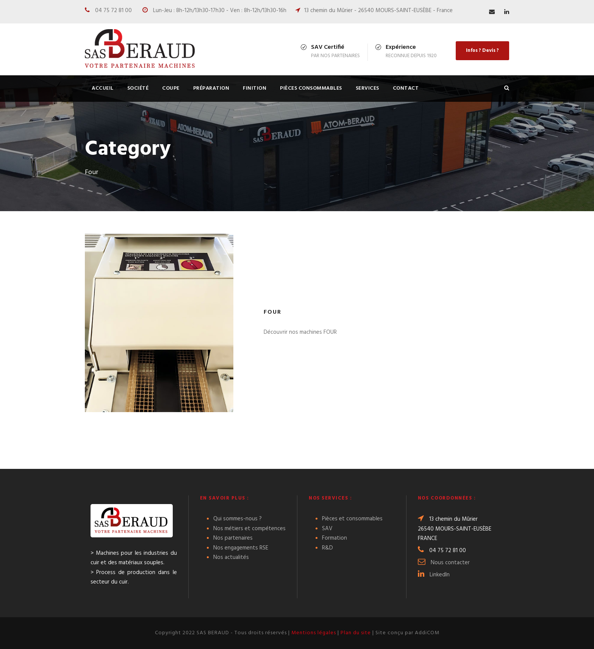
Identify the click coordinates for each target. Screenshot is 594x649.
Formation (334, 538)
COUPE (171, 88)
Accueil (103, 88)
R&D (327, 548)
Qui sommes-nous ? (237, 518)
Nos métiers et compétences (249, 528)
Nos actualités (231, 557)
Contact (406, 88)
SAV (327, 528)
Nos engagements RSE (240, 548)
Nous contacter (450, 562)
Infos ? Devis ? (482, 50)
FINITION (254, 88)
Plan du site (356, 633)
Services (367, 88)
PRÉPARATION (211, 88)
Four (272, 312)
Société (138, 88)
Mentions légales (313, 633)
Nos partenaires (233, 538)
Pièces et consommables (352, 518)
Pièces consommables (311, 88)
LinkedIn (440, 574)
